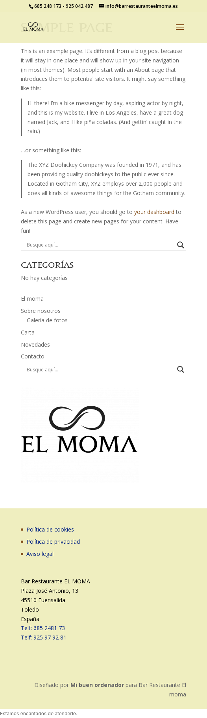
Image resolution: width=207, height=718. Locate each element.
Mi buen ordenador (97, 685)
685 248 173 (47, 6)
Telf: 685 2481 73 (43, 628)
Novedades (35, 344)
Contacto (32, 356)
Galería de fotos (47, 320)
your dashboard (154, 212)
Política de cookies (50, 529)
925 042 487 (79, 6)
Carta (28, 332)
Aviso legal (40, 553)
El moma (32, 298)
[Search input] (100, 244)
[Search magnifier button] (180, 244)
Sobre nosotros (41, 310)
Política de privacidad (53, 541)
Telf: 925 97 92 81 (44, 637)
